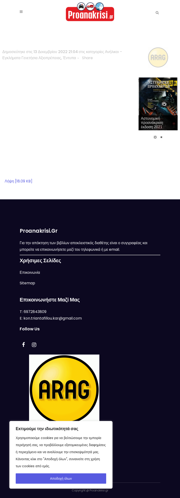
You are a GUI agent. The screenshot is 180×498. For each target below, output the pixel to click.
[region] (60, 455)
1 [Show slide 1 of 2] (155, 137)
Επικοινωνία (30, 272)
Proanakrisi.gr (99, 490)
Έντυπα (69, 58)
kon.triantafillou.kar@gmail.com (52, 318)
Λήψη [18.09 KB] (18, 181)
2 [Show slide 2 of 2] (161, 137)
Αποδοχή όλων (61, 478)
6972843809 (35, 311)
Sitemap (27, 283)
